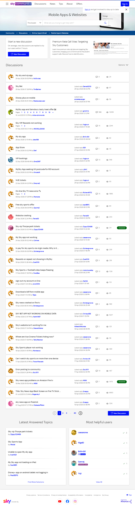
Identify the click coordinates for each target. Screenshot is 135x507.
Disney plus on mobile (25, 98)
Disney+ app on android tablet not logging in (28, 472)
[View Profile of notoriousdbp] (88, 270)
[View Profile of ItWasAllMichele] (80, 327)
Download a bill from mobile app (30, 292)
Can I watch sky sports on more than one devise (37, 358)
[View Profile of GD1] (84, 148)
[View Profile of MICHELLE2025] (39, 129)
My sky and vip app (24, 75)
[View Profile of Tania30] (36, 219)
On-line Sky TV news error (27, 191)
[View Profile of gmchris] (86, 111)
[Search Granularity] (35, 23)
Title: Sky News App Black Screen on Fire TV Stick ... (38, 391)
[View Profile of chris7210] (36, 284)
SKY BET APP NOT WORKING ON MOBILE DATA (36, 313)
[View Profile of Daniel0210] (87, 86)
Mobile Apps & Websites (67, 15)
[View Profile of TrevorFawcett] (38, 362)
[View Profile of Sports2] (37, 208)
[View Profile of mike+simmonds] (38, 115)
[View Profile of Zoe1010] (36, 262)
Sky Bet (19, 86)
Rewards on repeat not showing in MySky (34, 259)
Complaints (88, 495)
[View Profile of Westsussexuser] (39, 101)
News (52, 4)
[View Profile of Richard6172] (87, 193)
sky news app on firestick (27, 402)
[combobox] (72, 23)
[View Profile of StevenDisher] (38, 328)
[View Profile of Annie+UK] (86, 359)
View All (99, 482)
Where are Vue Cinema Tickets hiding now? (35, 336)
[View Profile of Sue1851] (13, 465)
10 (49, 112)
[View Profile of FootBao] (36, 273)
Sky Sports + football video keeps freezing (34, 270)
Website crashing (23, 215)
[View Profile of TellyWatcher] (38, 340)
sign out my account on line (28, 281)
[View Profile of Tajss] (34, 295)
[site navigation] (7, 4)
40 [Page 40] (75, 413)
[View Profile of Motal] (12, 444)
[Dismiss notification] (126, 9)
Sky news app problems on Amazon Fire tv (34, 380)
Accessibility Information (75, 495)
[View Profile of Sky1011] (36, 372)
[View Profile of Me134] (85, 281)
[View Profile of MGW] (35, 383)
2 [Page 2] (62, 413)
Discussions (40, 4)
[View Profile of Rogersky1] (36, 394)
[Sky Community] (20, 3)
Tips (61, 4)
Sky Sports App (15, 441)
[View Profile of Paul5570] (14, 475)
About (70, 4)
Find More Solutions (36, 482)
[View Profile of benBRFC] (86, 205)
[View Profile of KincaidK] (37, 172)
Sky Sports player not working (29, 347)
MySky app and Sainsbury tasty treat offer (35, 109)
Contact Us (97, 495)
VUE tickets (21, 180)
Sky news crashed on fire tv (28, 302)
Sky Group (105, 495)
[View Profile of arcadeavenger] (79, 99)
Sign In (125, 4)
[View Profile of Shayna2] (37, 183)
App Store (20, 147)
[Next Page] (80, 413)
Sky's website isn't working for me (31, 325)
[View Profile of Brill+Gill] (86, 137)
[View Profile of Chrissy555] (87, 314)
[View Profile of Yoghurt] (86, 125)
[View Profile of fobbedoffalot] (39, 405)
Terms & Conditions (44, 495)
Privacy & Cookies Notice (58, 495)
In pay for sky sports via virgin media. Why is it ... (37, 248)
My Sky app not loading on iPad (22, 462)
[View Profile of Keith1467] (36, 317)
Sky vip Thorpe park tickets (28, 226)
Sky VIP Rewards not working (29, 123)
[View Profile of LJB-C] (85, 169)
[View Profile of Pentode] (37, 197)
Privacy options (31, 495)
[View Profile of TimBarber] (37, 89)
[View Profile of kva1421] (13, 455)
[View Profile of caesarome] (87, 238)
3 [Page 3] (66, 413)
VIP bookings (21, 158)
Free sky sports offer (25, 204)
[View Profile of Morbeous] (36, 351)
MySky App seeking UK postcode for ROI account (37, 169)
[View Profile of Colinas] (36, 240)
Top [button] (130, 495)
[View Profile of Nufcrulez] (37, 78)
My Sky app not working (26, 237)
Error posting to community (28, 369)
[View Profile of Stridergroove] (39, 251)
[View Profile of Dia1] (35, 151)
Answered (122, 228)
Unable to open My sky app (20, 452)
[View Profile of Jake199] (36, 140)
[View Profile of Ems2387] (37, 161)
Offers (79, 4)
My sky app (21, 136)
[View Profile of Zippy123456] (38, 229)
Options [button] (121, 65)
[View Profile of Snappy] (86, 391)
